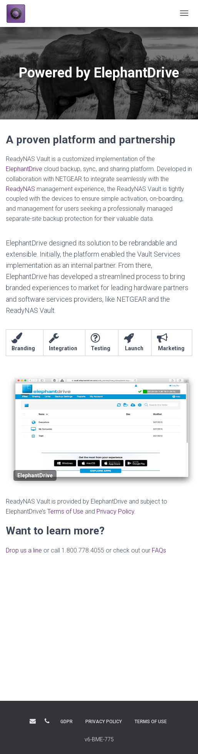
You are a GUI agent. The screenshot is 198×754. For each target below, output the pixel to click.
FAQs (159, 550)
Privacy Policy (115, 511)
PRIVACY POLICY (103, 721)
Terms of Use (65, 511)
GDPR (66, 721)
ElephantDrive (24, 169)
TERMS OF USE (151, 721)
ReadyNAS (20, 189)
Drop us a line (24, 550)
